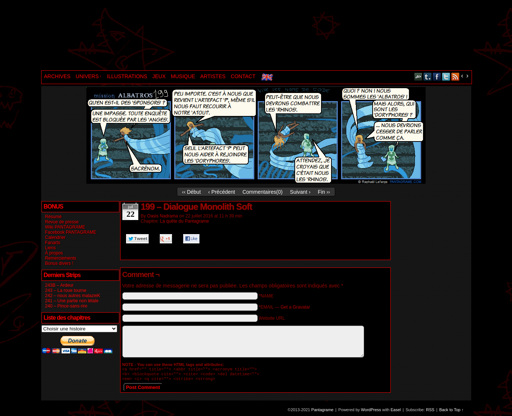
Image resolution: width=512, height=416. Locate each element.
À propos (54, 253)
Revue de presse (62, 221)
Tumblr (427, 76)
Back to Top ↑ (451, 412)
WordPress (371, 412)
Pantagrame (168, 36)
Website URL (272, 318)
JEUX (159, 76)
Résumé (53, 216)
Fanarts (52, 242)
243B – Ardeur (59, 285)
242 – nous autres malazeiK (72, 295)
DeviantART (418, 76)
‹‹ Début (191, 192)
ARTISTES (212, 76)
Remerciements (60, 258)
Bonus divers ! (59, 263)
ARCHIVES (57, 76)
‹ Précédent (221, 192)
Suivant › (300, 192)
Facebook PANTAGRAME (70, 232)
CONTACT (243, 76)
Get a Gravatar (295, 307)
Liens (50, 247)
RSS (455, 76)
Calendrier (55, 237)
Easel (396, 412)
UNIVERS (89, 76)
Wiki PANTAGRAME (65, 227)
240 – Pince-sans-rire (66, 306)
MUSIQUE (183, 76)
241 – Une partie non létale (72, 300)
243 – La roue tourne (65, 290)
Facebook (437, 76)
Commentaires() (262, 192)
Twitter (446, 76)
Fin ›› (324, 192)
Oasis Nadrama (162, 216)
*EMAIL (284, 307)
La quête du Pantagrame (184, 221)
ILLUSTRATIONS (127, 76)
